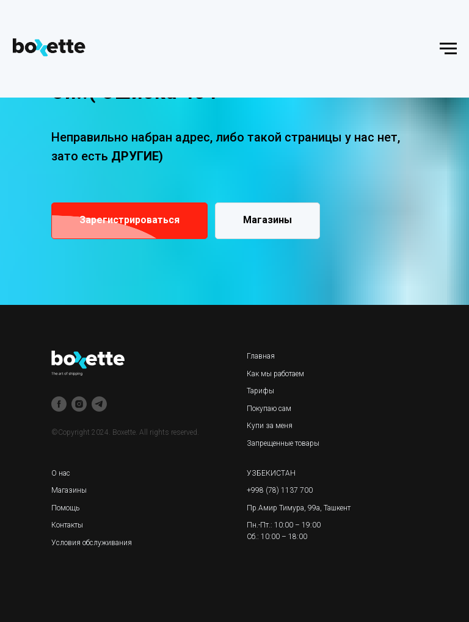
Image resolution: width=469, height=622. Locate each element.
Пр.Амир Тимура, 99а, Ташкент (299, 508)
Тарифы (260, 391)
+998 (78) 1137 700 (280, 490)
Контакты (67, 525)
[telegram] (99, 404)
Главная (261, 356)
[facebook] (59, 404)
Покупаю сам (269, 408)
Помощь (65, 508)
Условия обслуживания (91, 542)
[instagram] (79, 404)
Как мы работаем (275, 374)
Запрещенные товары (283, 443)
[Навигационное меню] (448, 49)
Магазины (69, 490)
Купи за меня (270, 425)
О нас (60, 473)
